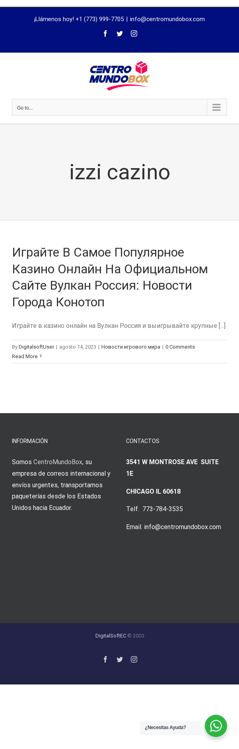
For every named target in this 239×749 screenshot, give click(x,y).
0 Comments (180, 347)
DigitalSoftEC (110, 636)
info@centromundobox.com (167, 19)
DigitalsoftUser (36, 347)
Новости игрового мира (130, 347)
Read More (25, 356)
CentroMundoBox (57, 462)
